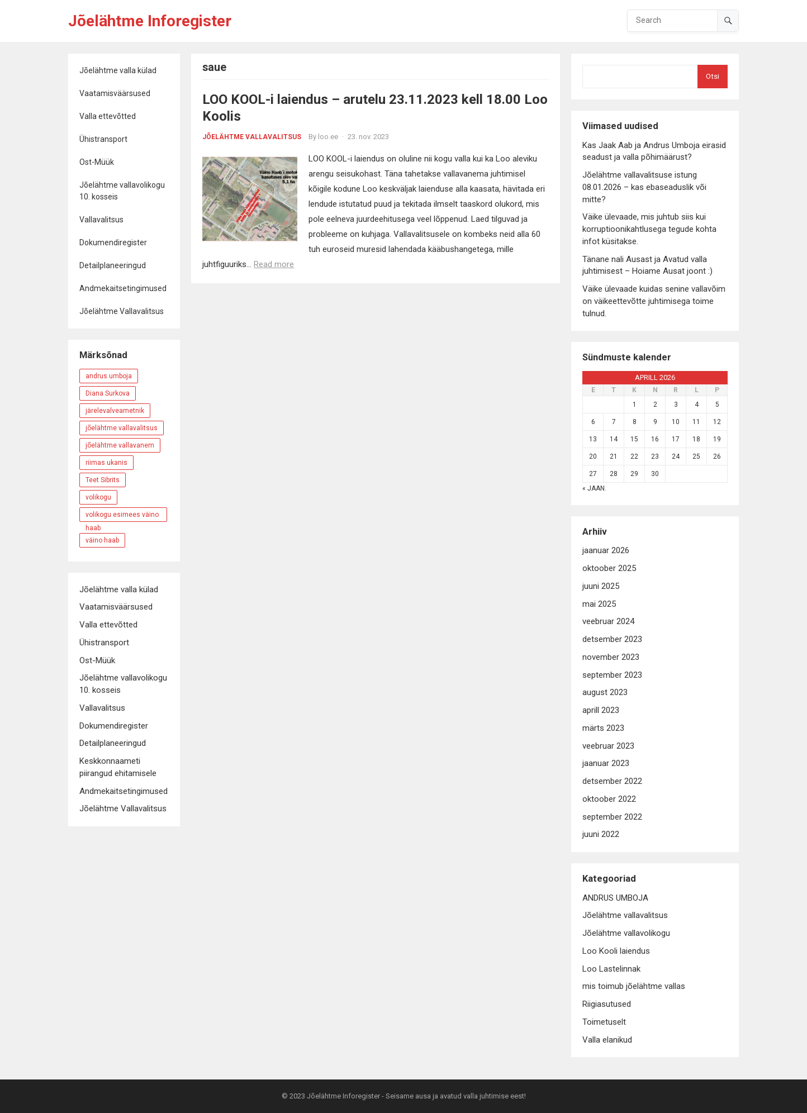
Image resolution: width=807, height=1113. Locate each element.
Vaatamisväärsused (114, 93)
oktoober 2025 (609, 568)
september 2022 (612, 817)
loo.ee (328, 136)
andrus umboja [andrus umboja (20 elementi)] (109, 376)
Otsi (712, 76)
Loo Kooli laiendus (616, 951)
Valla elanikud (607, 1040)
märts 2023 (603, 728)
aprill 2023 (600, 710)
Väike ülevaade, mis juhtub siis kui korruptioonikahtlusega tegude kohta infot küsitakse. (649, 229)
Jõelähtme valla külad (117, 70)
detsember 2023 (612, 639)
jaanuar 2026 (605, 550)
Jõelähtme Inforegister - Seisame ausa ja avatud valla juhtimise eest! (416, 1096)
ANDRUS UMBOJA (615, 898)
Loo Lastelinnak (611, 969)
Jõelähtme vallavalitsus (251, 137)
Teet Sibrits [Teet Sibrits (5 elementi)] (103, 480)
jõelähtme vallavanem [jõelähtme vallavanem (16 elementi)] (120, 445)
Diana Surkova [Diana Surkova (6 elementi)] (108, 393)
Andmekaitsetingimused (123, 288)
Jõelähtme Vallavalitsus (121, 311)
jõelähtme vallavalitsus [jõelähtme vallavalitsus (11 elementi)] (122, 428)
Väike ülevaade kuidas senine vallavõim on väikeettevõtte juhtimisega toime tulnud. (653, 301)
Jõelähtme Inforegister (149, 21)
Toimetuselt (604, 1022)
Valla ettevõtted (107, 116)
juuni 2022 (600, 834)
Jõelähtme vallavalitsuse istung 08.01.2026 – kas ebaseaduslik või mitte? (644, 187)
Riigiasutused (606, 1004)
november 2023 (610, 657)
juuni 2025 (600, 586)
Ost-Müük (96, 162)
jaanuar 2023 (605, 763)
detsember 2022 (612, 781)
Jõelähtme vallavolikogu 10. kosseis (122, 190)
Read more (274, 264)
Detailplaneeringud (112, 265)
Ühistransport (103, 139)
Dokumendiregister (113, 242)
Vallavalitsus (101, 219)
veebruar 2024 (608, 621)
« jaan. (594, 488)
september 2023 (612, 675)
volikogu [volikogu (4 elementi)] (98, 497)
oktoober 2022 (609, 799)
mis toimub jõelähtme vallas (633, 986)
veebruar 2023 (608, 746)
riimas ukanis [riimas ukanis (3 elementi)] (106, 463)
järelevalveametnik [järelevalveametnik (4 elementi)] (115, 411)
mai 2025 (599, 604)
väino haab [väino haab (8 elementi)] (102, 540)
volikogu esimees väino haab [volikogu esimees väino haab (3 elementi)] (122, 516)
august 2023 (605, 692)
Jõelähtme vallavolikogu (626, 933)
